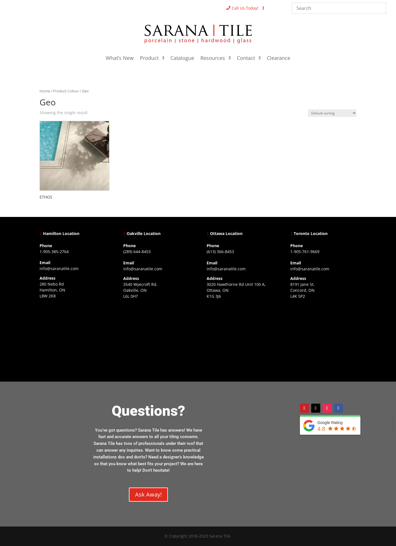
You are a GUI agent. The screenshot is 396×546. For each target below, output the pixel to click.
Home (45, 90)
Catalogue (182, 58)
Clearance (278, 58)
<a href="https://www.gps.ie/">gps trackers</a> (73, 336)
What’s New (120, 58)
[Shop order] (332, 113)
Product (149, 58)
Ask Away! (148, 494)
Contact (246, 58)
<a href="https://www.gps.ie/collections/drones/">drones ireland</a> (156, 336)
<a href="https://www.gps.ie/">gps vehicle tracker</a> (323, 336)
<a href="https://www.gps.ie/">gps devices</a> (240, 336)
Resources (212, 58)
